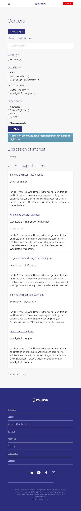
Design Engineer (19, 110)
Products (12, 409)
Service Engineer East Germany (27, 294)
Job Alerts (15, 129)
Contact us (68, 3)
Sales (14, 113)
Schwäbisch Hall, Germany (24, 80)
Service (15, 117)
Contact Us (13, 453)
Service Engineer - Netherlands (26, 174)
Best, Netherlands (20, 76)
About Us (12, 439)
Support (11, 431)
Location (11, 461)
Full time (15, 59)
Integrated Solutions (17, 424)
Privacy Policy (37, 499)
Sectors (11, 417)
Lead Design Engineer (22, 331)
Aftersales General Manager (25, 214)
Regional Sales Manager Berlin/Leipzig (31, 258)
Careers (11, 446)
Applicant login (16, 32)
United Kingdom (19, 90)
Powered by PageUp (17, 374)
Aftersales (16, 107)
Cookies (45, 499)
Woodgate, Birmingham (23, 93)
